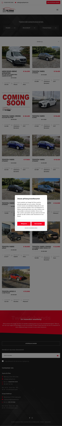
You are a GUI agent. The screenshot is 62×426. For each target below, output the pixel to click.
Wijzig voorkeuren (31, 228)
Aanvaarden (38, 223)
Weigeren (24, 223)
